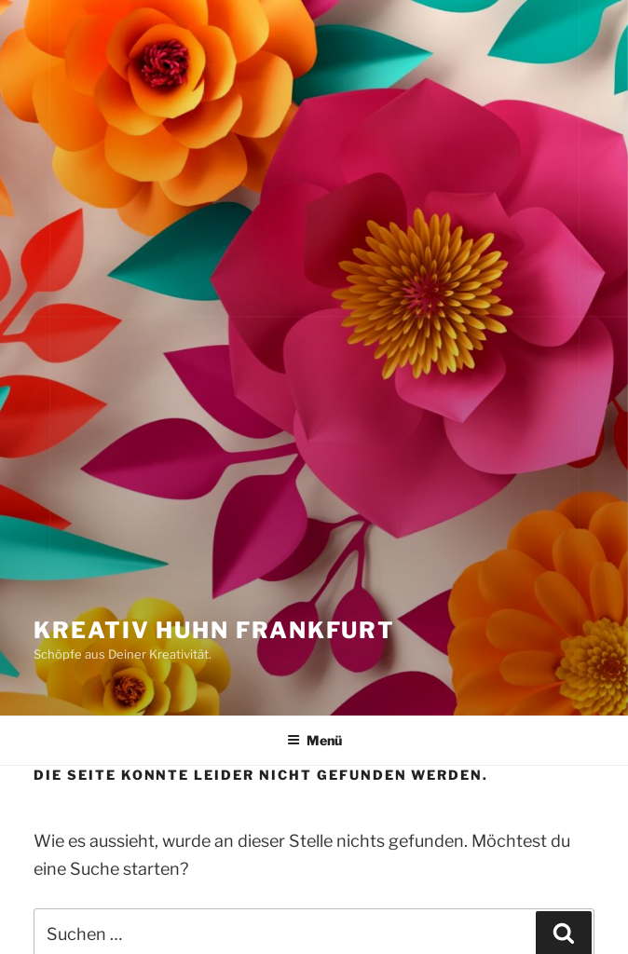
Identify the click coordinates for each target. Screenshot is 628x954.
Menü (314, 740)
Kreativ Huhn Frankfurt (214, 630)
